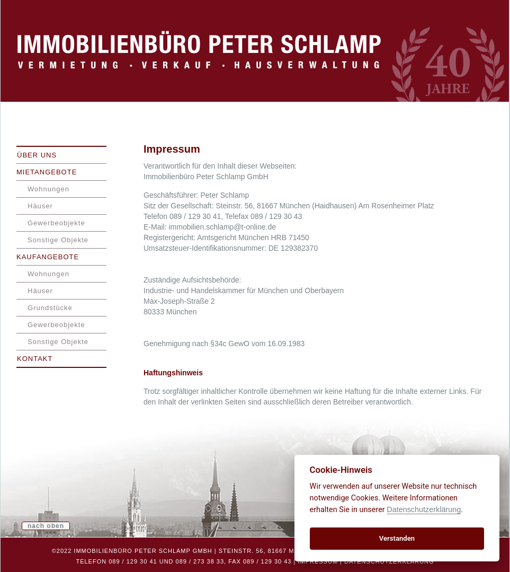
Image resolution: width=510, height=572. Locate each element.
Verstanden (397, 538)
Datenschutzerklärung (389, 561)
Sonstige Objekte (58, 240)
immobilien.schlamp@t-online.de (222, 227)
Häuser (40, 206)
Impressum (318, 561)
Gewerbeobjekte (56, 223)
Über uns (37, 155)
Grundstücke (50, 308)
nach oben (46, 526)
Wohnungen (48, 189)
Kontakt (34, 359)
